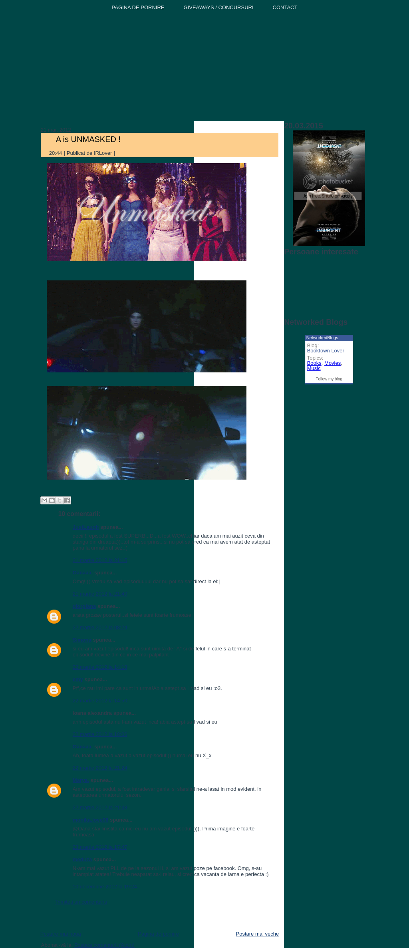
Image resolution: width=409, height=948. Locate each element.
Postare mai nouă (60, 934)
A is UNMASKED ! (88, 139)
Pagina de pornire (158, 934)
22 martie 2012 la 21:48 (100, 807)
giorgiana (84, 606)
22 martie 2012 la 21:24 (100, 768)
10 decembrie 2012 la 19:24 (105, 887)
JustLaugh (86, 527)
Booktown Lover (325, 351)
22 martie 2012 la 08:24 (100, 627)
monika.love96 (91, 820)
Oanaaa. (83, 573)
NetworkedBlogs (322, 337)
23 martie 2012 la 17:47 (100, 847)
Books (314, 363)
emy (78, 679)
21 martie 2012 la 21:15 (100, 560)
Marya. (81, 780)
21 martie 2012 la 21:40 (100, 594)
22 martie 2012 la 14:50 (100, 701)
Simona (82, 640)
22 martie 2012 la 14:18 (100, 667)
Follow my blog (329, 379)
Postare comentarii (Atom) (104, 945)
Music (314, 368)
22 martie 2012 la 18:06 (100, 734)
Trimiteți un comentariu (81, 902)
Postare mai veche (257, 934)
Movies (332, 363)
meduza (82, 859)
